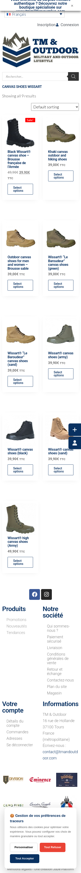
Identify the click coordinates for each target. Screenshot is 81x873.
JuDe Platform (63, 869)
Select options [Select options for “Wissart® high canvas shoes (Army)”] (18, 562)
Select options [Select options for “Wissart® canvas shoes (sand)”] (59, 470)
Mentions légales (19, 869)
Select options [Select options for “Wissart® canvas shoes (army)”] (59, 374)
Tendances (15, 632)
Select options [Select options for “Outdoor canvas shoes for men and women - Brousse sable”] (18, 285)
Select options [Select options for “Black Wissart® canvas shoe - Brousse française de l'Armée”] (18, 189)
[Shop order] (55, 107)
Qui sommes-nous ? (58, 628)
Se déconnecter (19, 745)
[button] (34, 14)
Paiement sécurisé (55, 639)
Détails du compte (14, 723)
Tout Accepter (24, 858)
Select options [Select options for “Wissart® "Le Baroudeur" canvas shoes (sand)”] (18, 381)
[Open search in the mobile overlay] (40, 76)
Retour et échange (55, 671)
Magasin (54, 693)
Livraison (54, 647)
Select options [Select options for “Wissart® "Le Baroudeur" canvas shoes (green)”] (59, 285)
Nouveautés (16, 626)
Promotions (16, 619)
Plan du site (57, 686)
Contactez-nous (60, 680)
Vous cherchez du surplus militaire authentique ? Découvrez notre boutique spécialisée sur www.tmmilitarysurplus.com (40, 5)
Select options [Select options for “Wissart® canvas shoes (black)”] (18, 470)
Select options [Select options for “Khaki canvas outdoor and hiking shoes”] (59, 176)
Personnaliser (23, 847)
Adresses (14, 738)
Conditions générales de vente (58, 658)
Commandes (17, 732)
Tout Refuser (52, 847)
